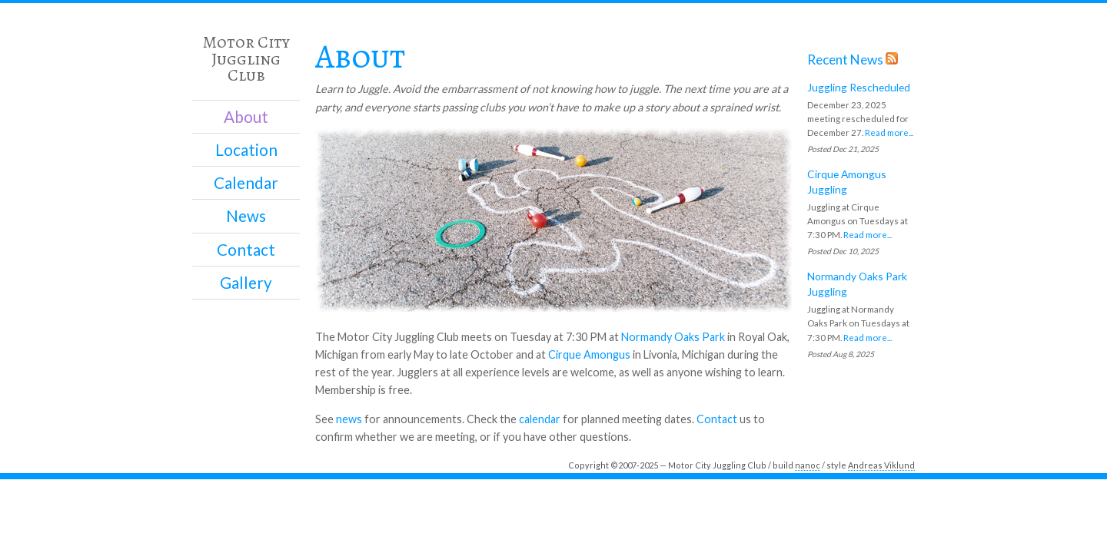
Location (246, 150)
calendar (539, 419)
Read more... (889, 132)
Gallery (246, 282)
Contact (246, 249)
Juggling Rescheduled (858, 87)
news (349, 419)
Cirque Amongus (589, 354)
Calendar (246, 183)
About (246, 117)
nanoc (807, 465)
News (246, 216)
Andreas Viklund (881, 465)
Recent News (845, 59)
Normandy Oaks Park (673, 336)
